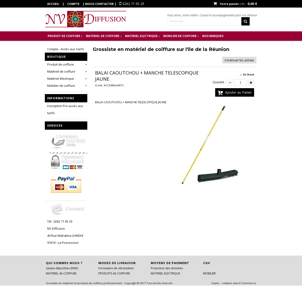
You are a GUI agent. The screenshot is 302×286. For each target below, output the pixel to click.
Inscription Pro (61, 45)
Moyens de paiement (170, 263)
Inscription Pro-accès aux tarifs (65, 109)
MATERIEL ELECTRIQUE (141, 36)
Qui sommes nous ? (64, 263)
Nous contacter (99, 4)
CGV (206, 263)
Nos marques (212, 36)
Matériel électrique (60, 78)
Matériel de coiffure (61, 71)
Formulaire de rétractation (116, 268)
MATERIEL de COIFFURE (102, 36)
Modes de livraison (117, 263)
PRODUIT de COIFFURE (64, 36)
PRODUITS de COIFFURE (114, 273)
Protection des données (167, 268)
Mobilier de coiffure (61, 85)
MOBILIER (209, 273)
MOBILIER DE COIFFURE (180, 36)
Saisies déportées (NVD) (62, 268)
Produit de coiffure (60, 64)
